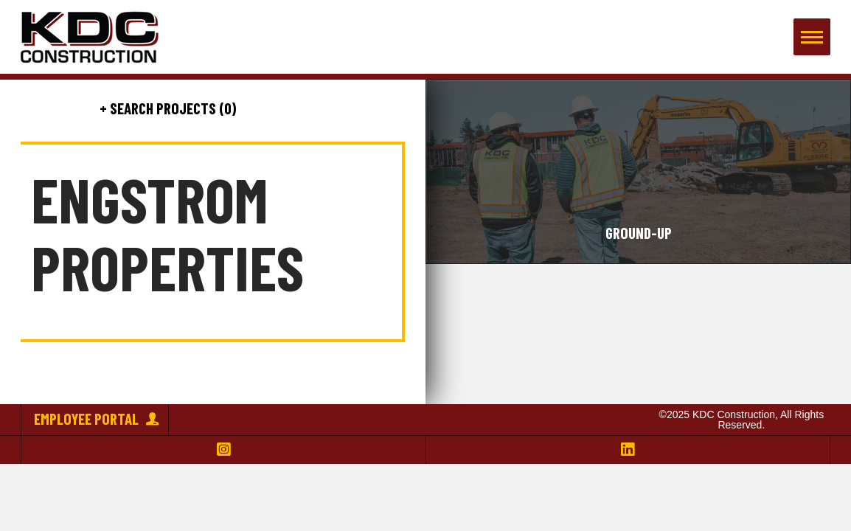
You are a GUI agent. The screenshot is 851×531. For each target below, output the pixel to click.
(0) (226, 108)
